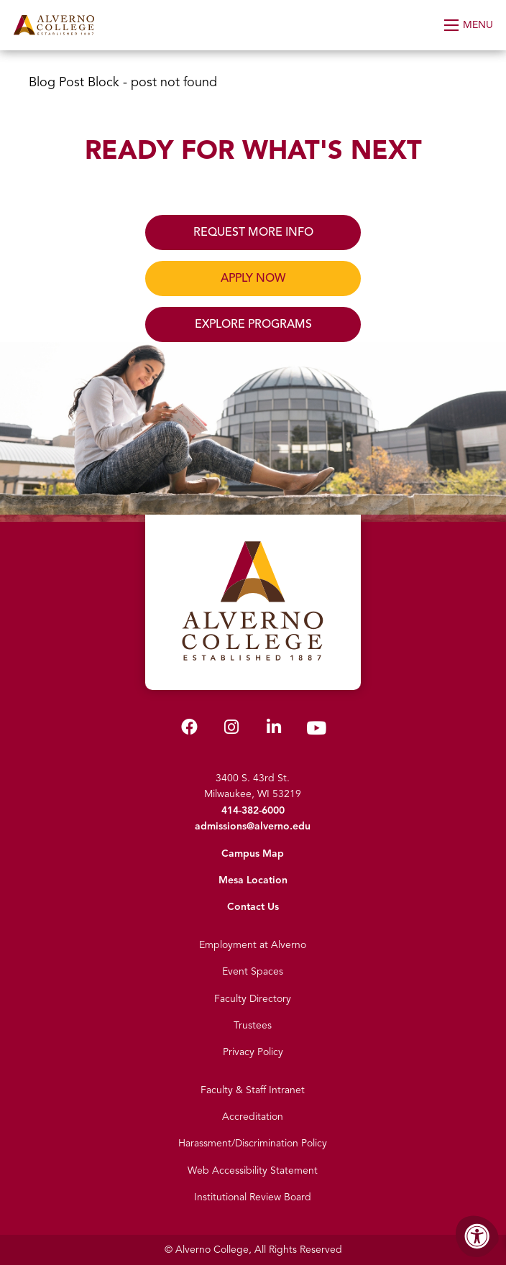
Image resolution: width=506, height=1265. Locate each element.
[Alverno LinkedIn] (273, 730)
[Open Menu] (469, 25)
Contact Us (253, 907)
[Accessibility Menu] (477, 1236)
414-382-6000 (253, 810)
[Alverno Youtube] (316, 731)
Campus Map (252, 853)
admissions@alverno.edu (252, 826)
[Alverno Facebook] (189, 730)
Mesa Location (253, 880)
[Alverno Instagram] (231, 730)
